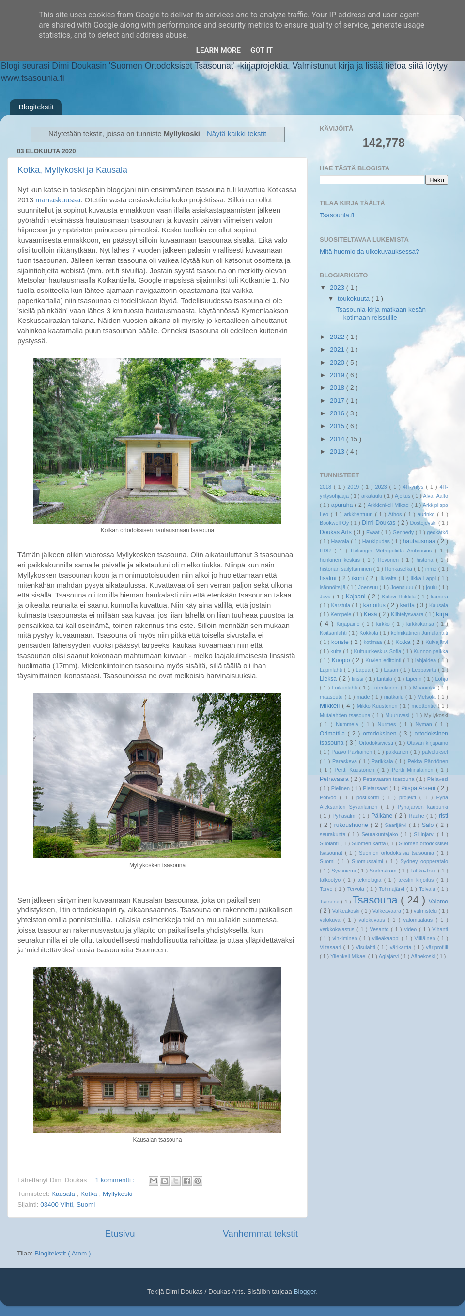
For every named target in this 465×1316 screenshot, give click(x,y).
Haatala (341, 541)
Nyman (425, 724)
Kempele (342, 614)
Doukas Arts (337, 532)
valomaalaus (419, 920)
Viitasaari (331, 947)
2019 (338, 375)
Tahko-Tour (424, 870)
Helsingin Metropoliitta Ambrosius (393, 550)
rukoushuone (352, 825)
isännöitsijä (333, 587)
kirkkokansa (421, 624)
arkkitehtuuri (359, 514)
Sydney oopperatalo (424, 861)
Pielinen (341, 788)
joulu (432, 587)
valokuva (331, 920)
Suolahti (330, 843)
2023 (338, 287)
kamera (439, 596)
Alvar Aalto (435, 496)
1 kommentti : (116, 1180)
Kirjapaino (349, 624)
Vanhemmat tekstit (260, 1233)
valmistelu (426, 911)
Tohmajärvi (392, 889)
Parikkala (383, 761)
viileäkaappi (387, 938)
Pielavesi (437, 779)
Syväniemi (345, 870)
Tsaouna (330, 901)
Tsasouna (377, 900)
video (411, 929)
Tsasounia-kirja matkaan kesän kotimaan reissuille (381, 313)
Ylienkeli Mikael (349, 956)
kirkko (384, 624)
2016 (338, 413)
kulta (336, 651)
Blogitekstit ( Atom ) (62, 1253)
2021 (338, 349)
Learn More (218, 50)
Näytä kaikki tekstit (236, 134)
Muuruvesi (398, 715)
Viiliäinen (426, 938)
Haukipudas (376, 541)
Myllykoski (118, 1193)
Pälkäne (383, 815)
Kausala (64, 1193)
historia (426, 560)
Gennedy (403, 532)
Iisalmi (329, 578)
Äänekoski (423, 956)
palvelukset (435, 752)
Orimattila (333, 733)
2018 (338, 387)
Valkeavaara (387, 911)
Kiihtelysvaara (408, 614)
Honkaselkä (399, 569)
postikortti (369, 797)
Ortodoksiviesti (377, 743)
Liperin (414, 679)
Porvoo (330, 797)
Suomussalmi (369, 861)
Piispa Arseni (419, 788)
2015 (338, 425)
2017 (338, 400)
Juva (326, 596)
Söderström (384, 870)
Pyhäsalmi (345, 816)
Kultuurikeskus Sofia (378, 651)
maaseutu (332, 697)
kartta (408, 605)
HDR (327, 550)
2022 (338, 336)
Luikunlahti (345, 687)
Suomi (328, 861)
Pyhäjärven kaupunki (423, 807)
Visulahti (366, 947)
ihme (431, 569)
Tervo (327, 889)
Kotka (89, 1193)
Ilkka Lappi (424, 578)
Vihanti (440, 929)
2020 (338, 362)
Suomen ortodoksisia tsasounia (397, 853)
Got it (261, 50)
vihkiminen (345, 938)
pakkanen (398, 752)
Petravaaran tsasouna (389, 779)
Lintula (385, 679)
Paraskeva (345, 761)
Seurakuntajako (380, 834)
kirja (442, 614)
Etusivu (120, 1233)
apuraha (343, 505)
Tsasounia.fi (337, 215)
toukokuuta (355, 298)
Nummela (348, 724)
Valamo (438, 901)
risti (443, 815)
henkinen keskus (341, 560)
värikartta (402, 947)
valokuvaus (373, 920)
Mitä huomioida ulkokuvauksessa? (369, 251)
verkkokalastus (338, 929)
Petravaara (335, 779)
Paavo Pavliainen (352, 752)
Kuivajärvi (436, 642)
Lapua (364, 670)
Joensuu (369, 587)
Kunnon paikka (431, 651)
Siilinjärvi (425, 834)
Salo (429, 825)
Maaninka (425, 687)
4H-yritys (414, 487)
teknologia (370, 880)
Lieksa (329, 678)
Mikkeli (331, 705)
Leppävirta (425, 670)
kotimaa (374, 642)
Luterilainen (386, 687)
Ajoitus (403, 496)
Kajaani (357, 596)
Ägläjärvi (389, 956)
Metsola (428, 697)
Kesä (371, 614)
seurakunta (334, 834)
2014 (338, 439)
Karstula (341, 605)
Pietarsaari (376, 788)
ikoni (359, 578)
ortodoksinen (381, 733)
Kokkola (369, 633)
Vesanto (380, 929)
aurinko (427, 514)
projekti (409, 797)
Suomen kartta (370, 843)
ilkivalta (388, 578)
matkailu (394, 697)
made (364, 697)
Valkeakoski (346, 911)
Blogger (305, 1291)
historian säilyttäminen (346, 569)
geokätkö (437, 532)
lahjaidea (426, 660)
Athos (396, 514)
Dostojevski (424, 523)
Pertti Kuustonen (355, 770)
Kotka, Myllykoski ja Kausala (72, 170)
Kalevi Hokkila (400, 596)
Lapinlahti (332, 670)
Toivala (428, 889)
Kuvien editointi (384, 660)
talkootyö (331, 880)
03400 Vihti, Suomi (67, 1204)
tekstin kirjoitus (417, 880)
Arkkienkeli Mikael (389, 505)
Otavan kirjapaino (427, 743)
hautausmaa (420, 541)
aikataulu (372, 496)
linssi (358, 679)
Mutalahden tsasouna (346, 715)
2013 (338, 451)
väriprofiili (437, 947)
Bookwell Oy (335, 523)
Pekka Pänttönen (428, 761)
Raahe (417, 816)
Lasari (392, 670)
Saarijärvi (397, 825)
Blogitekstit (36, 107)
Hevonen (390, 560)
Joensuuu (402, 587)
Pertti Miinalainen (414, 770)
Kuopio (342, 660)
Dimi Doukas (379, 523)
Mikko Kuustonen (378, 706)
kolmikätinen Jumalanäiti (419, 633)
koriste (341, 642)
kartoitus (375, 605)
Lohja (441, 679)
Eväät (373, 532)
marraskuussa (57, 200)
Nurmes (389, 724)
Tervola (356, 889)
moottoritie (424, 706)
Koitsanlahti (334, 633)
